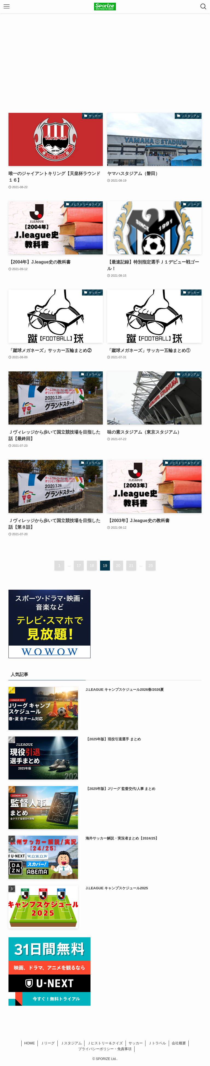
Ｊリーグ (47, 1043)
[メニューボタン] (6, 6)
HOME (29, 1043)
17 (79, 565)
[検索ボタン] (203, 6)
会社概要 (179, 1043)
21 (131, 565)
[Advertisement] (105, 54)
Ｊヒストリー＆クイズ (105, 1043)
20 (118, 565)
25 (150, 565)
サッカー (136, 1043)
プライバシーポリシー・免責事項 (105, 1049)
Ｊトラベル (157, 1043)
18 (92, 565)
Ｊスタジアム (71, 1043)
